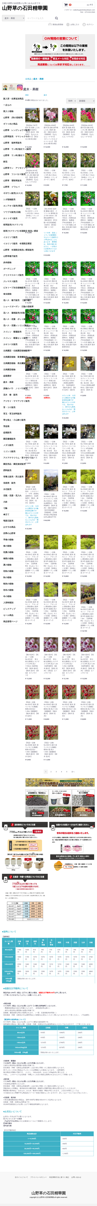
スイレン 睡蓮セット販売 (13, 338)
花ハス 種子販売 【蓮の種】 (13, 300)
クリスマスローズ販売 (13, 275)
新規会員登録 (55, 24)
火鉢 (5, 502)
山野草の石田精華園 (25, 8)
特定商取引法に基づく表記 (59, 1177)
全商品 (28, 79)
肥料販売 (7, 470)
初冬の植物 (8, 590)
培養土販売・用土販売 (13, 476)
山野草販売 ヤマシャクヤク (13, 136)
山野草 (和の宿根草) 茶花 (13, 117)
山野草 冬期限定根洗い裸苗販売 (13, 250)
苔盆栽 (6, 426)
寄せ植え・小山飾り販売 (13, 420)
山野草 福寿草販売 (12, 142)
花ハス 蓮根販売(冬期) (13, 313)
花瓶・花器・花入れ (12, 495)
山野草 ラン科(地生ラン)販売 (13, 149)
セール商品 (8, 615)
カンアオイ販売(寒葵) (13, 205)
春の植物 (7, 546)
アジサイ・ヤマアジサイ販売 (13, 401)
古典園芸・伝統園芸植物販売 (13, 350)
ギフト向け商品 (10, 124)
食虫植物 (7, 294)
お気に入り (72, 24)
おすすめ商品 (9, 527)
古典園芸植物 (9, 369)
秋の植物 (7, 577)
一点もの (7, 105)
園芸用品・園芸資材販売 (13, 464)
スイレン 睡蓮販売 (12, 331)
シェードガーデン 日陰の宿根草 (13, 306)
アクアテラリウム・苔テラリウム (13, 457)
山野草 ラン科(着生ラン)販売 (13, 155)
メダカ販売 (8, 445)
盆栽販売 (7, 432)
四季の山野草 (9, 533)
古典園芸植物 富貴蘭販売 (13, 357)
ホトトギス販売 (10, 218)
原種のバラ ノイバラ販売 (13, 388)
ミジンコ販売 (9, 451)
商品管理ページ (10, 621)
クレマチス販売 (10, 281)
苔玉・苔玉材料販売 (12, 413)
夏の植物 (7, 565)
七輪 (5, 508)
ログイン (88, 24)
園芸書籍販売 (9, 439)
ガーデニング (10, 268)
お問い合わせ (76, 1177)
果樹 (27, 95)
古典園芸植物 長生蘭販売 (13, 363)
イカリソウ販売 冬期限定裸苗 (13, 243)
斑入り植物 (8, 111)
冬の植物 (7, 596)
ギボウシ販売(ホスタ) (13, 193)
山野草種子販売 (10, 256)
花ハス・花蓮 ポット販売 (13, 319)
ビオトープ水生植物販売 (13, 287)
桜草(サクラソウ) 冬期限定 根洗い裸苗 (13, 231)
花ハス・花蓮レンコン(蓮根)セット (13, 325)
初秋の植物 (8, 571)
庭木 (45, 95)
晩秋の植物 (8, 583)
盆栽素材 (7, 376)
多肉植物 (7, 262)
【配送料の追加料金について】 (14, 1019)
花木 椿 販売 (10, 394)
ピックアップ (9, 609)
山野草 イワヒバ (11, 187)
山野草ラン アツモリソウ (13, 168)
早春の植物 (8, 539)
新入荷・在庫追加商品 (13, 98)
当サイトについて (21, 1177)
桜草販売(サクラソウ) (13, 224)
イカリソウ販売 (10, 237)
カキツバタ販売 (10, 344)
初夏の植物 (8, 552)
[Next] (73, 771)
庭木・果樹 (8, 382)
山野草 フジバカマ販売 (13, 174)
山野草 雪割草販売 (12, 180)
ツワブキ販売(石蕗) (12, 212)
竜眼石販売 (8, 520)
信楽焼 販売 (9, 483)
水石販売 (7, 489)
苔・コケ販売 (9, 407)
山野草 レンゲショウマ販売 (13, 130)
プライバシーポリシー (38, 1177)
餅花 (5, 161)
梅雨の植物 (8, 558)
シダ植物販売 (9, 199)
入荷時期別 (8, 602)
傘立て (6, 514)
